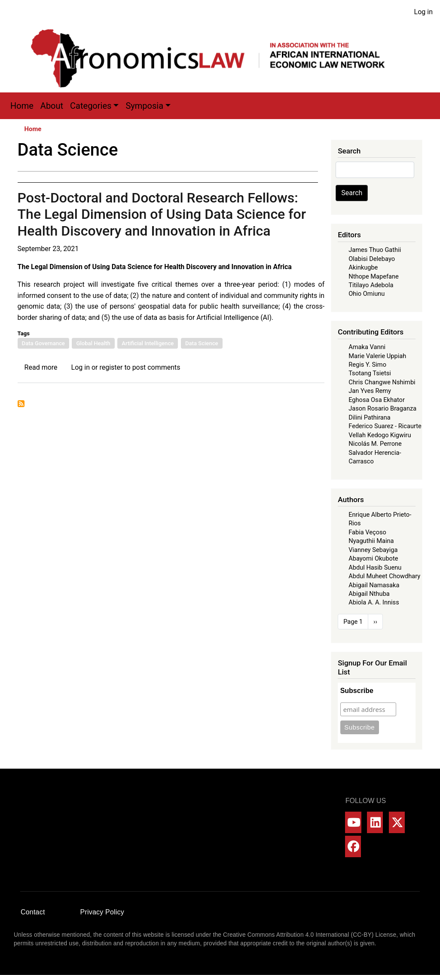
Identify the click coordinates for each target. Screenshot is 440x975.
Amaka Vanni (366, 347)
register (110, 367)
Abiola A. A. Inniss (373, 602)
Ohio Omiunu (366, 293)
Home (22, 106)
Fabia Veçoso (367, 532)
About (51, 106)
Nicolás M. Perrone (375, 444)
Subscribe (356, 690)
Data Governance (43, 343)
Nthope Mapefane (373, 276)
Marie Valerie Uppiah (377, 356)
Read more (41, 367)
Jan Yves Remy (369, 391)
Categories (90, 106)
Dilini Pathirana (369, 417)
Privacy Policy (102, 912)
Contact (33, 912)
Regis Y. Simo (367, 364)
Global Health (93, 343)
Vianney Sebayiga (372, 550)
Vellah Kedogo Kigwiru (379, 435)
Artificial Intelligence (148, 343)
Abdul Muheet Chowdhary (384, 576)
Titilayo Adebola (370, 285)
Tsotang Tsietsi (369, 373)
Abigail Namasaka (373, 585)
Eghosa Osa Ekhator (376, 400)
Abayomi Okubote (373, 558)
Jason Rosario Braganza (382, 408)
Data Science (201, 343)
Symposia (144, 106)
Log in (423, 12)
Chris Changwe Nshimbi (381, 382)
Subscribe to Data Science (21, 403)
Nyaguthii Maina (371, 541)
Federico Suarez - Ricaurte (385, 426)
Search (351, 193)
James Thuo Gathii (374, 250)
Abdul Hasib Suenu (374, 567)
